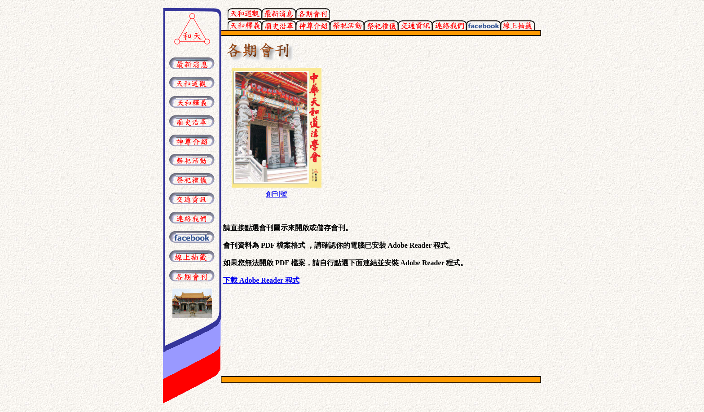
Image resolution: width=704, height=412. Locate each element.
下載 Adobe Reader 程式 (261, 280)
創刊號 (276, 194)
